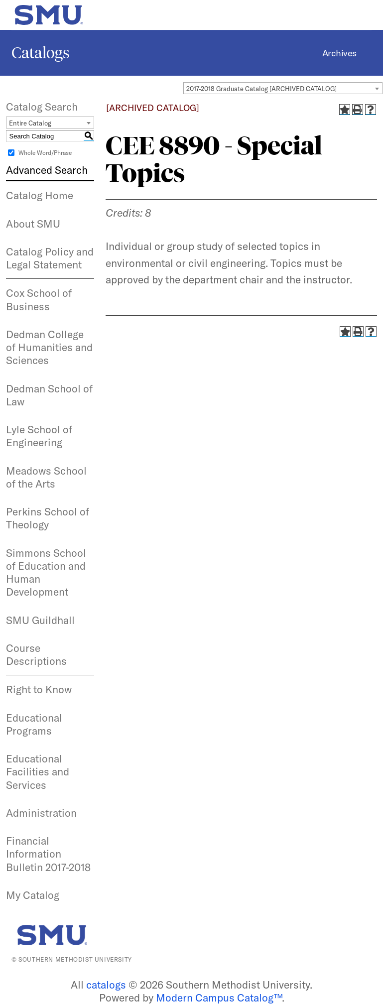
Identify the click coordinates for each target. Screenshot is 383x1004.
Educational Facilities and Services (37, 771)
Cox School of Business (39, 299)
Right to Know (39, 689)
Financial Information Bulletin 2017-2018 (48, 854)
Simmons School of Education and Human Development (46, 572)
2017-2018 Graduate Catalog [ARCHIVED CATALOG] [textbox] (261, 89)
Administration (41, 812)
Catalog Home (39, 195)
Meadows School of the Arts (46, 477)
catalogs (106, 984)
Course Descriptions (36, 654)
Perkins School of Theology (47, 518)
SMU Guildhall (40, 620)
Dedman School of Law (49, 395)
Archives (339, 53)
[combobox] (283, 88)
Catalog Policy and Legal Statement (50, 258)
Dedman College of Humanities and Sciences (49, 347)
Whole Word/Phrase (45, 152)
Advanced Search (47, 169)
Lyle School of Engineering (39, 436)
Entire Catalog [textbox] (30, 123)
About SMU (33, 223)
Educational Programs (34, 724)
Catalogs (40, 53)
